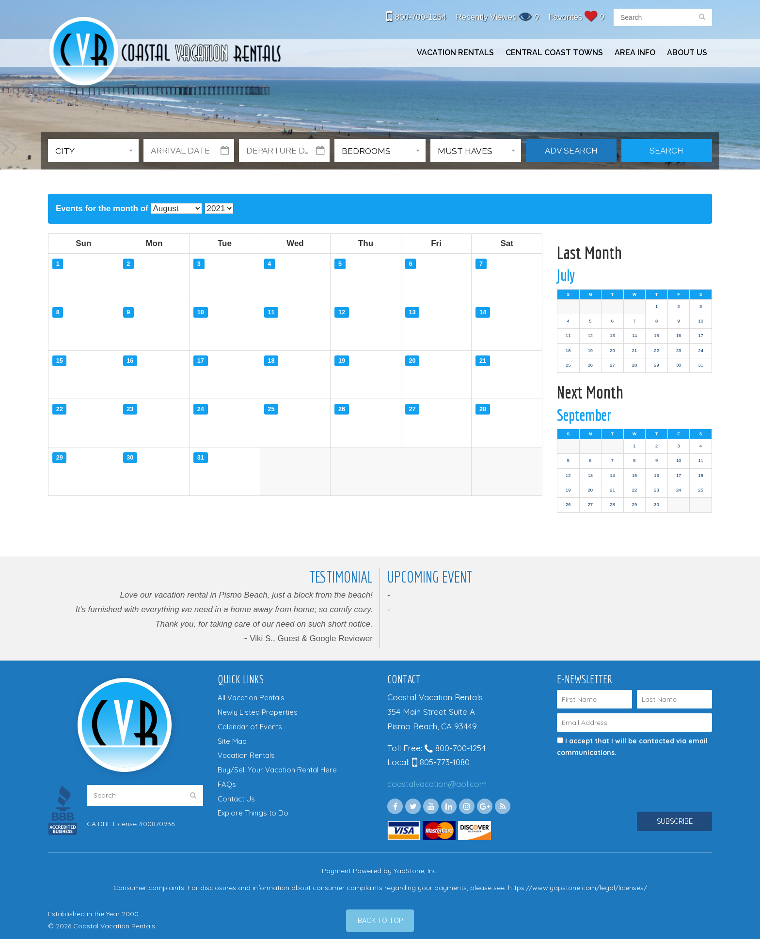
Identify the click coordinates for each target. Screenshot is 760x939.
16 (678, 335)
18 (568, 350)
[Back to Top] (380, 920)
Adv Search (571, 150)
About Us (687, 52)
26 (590, 365)
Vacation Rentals (455, 52)
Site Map (232, 741)
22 (656, 350)
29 (656, 365)
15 (656, 335)
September (584, 415)
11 (568, 335)
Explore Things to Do (253, 812)
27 (612, 365)
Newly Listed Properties (258, 712)
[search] (702, 17)
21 (634, 350)
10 (700, 321)
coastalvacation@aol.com (437, 784)
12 (590, 335)
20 (612, 350)
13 (612, 335)
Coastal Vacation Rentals (164, 52)
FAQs (227, 784)
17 (700, 335)
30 (678, 365)
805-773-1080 (441, 762)
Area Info (635, 52)
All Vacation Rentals (251, 697)
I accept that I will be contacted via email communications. (632, 747)
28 (634, 365)
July (566, 275)
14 (634, 335)
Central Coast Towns (554, 52)
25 (568, 365)
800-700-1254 (416, 17)
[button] (93, 150)
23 (678, 350)
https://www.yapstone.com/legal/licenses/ (577, 887)
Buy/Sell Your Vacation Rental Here (277, 769)
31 (700, 365)
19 (590, 350)
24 (700, 350)
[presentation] (621, 775)
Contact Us (236, 798)
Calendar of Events (250, 726)
